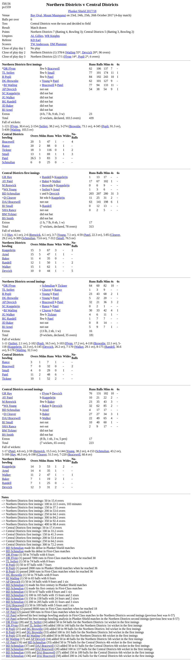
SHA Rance (9, 210)
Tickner (6, 149)
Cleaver (115, 234)
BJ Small (7, 206)
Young (46, 80)
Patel (50, 76)
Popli (81, 56)
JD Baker (7, 105)
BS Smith (8, 218)
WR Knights (52, 35)
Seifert (44, 126)
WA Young (10, 189)
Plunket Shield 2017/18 (82, 11)
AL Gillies (37, 35)
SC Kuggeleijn (11, 93)
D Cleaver (10, 197)
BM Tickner (9, 214)
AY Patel (7, 181)
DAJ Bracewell (11, 201)
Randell (46, 177)
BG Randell (9, 101)
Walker (56, 181)
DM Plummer (58, 44)
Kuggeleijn (61, 177)
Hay (10, 234)
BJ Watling (10, 85)
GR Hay (7, 177)
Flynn (67, 56)
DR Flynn (10, 68)
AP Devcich (9, 89)
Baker (45, 181)
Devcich (87, 52)
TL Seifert (8, 72)
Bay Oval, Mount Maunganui (48, 15)
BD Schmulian (11, 193)
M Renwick (9, 185)
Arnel (56, 189)
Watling (70, 52)
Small (50, 72)
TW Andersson (40, 44)
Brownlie (75, 126)
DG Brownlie (10, 80)
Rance (6, 145)
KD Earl (36, 40)
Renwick (35, 234)
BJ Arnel (7, 109)
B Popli (6, 76)
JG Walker (8, 97)
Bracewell (53, 68)
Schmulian (8, 162)
